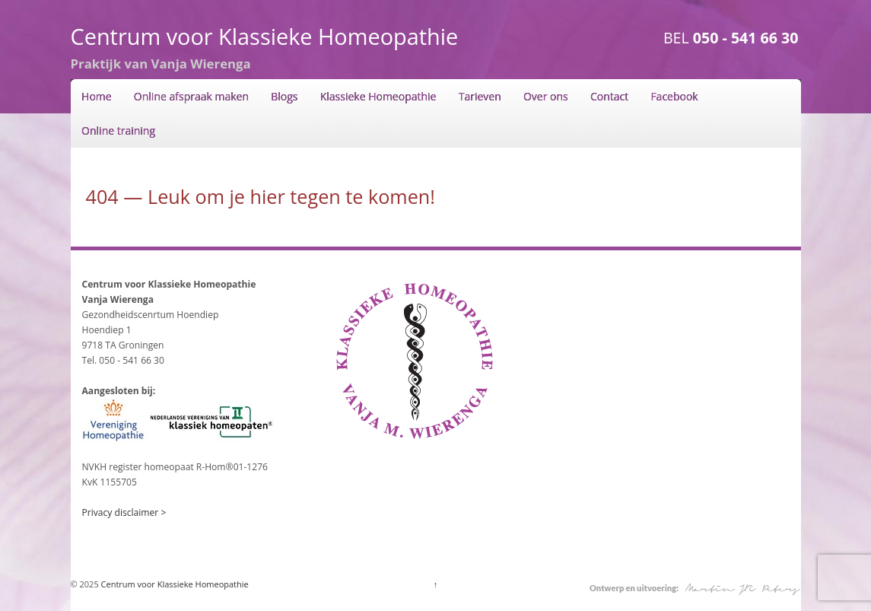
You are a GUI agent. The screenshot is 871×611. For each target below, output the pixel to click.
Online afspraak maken (191, 96)
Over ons (545, 96)
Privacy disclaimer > (124, 512)
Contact (609, 96)
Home (96, 96)
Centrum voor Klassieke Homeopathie (265, 36)
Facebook (674, 96)
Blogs (284, 96)
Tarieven (480, 96)
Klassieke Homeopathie (378, 96)
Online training (118, 130)
